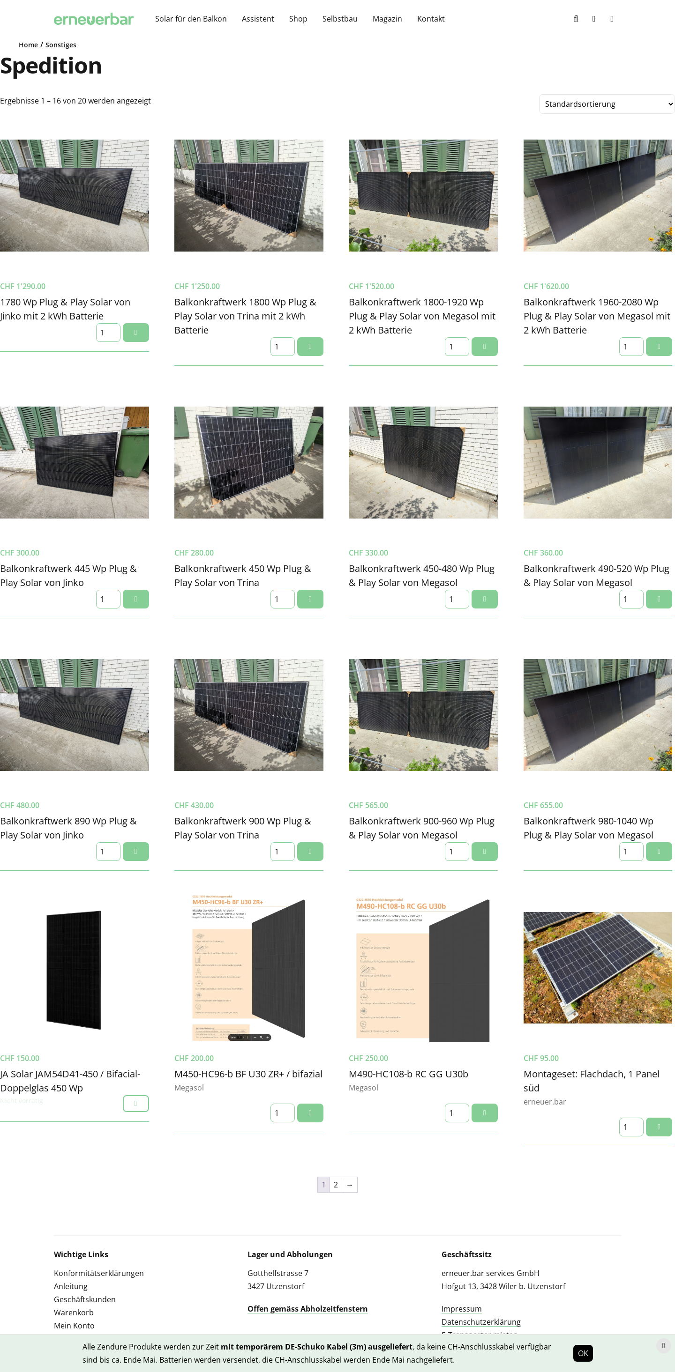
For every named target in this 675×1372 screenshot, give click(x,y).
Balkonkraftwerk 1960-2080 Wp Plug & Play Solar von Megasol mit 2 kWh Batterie (597, 316)
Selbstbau (340, 19)
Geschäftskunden (85, 1299)
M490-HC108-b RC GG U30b (408, 1074)
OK (583, 1353)
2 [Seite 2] (336, 1184)
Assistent (258, 19)
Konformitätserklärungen (99, 1273)
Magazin (387, 19)
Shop (298, 19)
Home (28, 44)
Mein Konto (74, 1325)
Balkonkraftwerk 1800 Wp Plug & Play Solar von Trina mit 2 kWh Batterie (245, 316)
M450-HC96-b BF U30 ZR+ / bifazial (248, 1074)
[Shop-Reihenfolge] (607, 104)
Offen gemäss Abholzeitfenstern (308, 1309)
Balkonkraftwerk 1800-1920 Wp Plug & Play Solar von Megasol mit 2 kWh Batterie (422, 316)
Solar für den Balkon (191, 19)
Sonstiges (60, 44)
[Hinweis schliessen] (663, 1345)
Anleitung (71, 1286)
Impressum (462, 1309)
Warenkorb (74, 1312)
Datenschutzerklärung (481, 1322)
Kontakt (431, 19)
